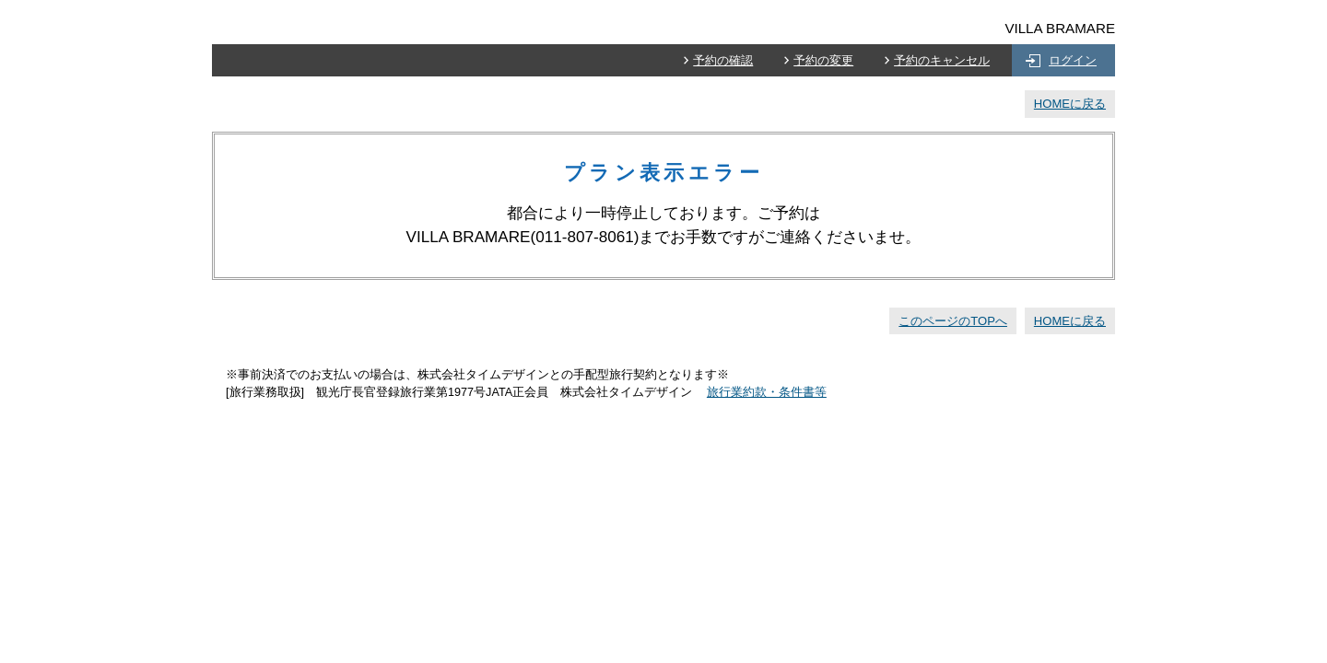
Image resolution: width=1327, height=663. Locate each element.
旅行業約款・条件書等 (767, 392)
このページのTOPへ (952, 321)
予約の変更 (823, 60)
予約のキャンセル (942, 60)
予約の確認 (723, 60)
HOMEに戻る (1070, 103)
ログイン (1073, 60)
